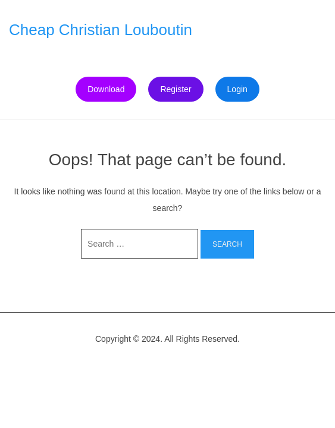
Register (175, 89)
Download (105, 89)
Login (237, 89)
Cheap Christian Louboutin (100, 30)
